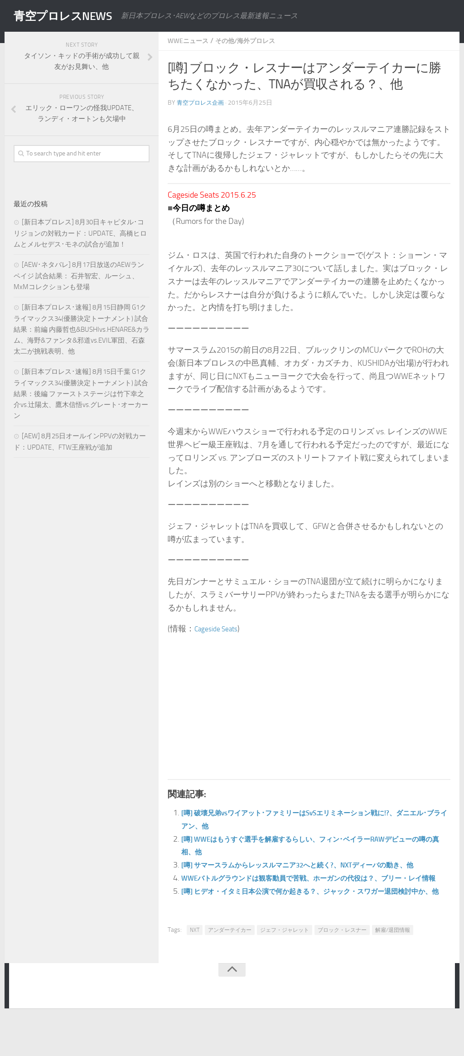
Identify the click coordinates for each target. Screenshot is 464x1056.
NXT (194, 968)
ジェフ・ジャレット (284, 968)
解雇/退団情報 (392, 968)
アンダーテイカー (229, 968)
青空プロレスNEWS (72, 16)
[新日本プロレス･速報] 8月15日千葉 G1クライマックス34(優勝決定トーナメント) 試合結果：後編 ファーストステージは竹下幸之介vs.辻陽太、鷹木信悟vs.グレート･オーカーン (81, 394)
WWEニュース (191, 40)
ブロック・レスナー (342, 968)
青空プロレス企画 (202, 102)
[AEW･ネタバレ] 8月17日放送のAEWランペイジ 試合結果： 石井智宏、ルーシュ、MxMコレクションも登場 (79, 276)
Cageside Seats (220, 628)
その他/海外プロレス (255, 40)
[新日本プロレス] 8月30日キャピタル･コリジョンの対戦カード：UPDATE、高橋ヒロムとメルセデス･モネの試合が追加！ (80, 233)
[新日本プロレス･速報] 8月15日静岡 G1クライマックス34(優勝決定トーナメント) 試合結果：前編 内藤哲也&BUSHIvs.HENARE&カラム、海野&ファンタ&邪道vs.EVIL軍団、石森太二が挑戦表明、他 (82, 329)
